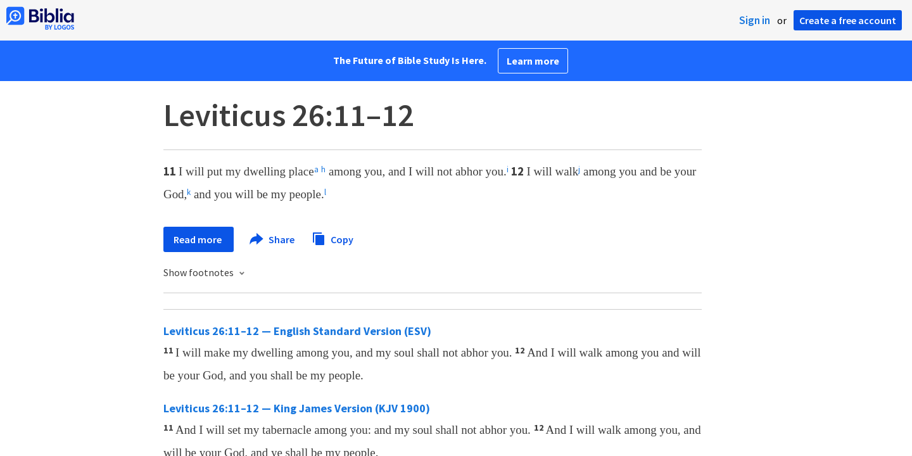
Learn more (533, 60)
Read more (199, 239)
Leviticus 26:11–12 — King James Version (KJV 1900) (296, 408)
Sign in (754, 20)
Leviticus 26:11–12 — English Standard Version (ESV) (297, 331)
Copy (332, 237)
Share (272, 239)
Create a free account (847, 20)
